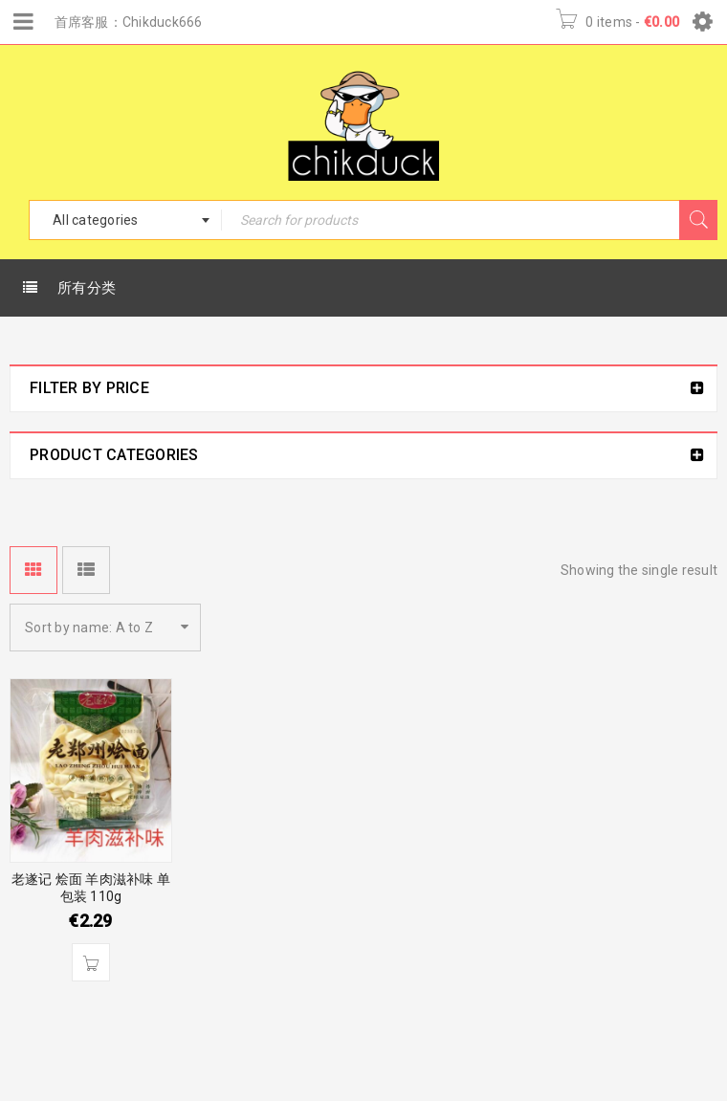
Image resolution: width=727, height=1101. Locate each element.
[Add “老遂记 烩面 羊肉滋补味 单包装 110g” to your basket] (91, 962)
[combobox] (125, 220)
